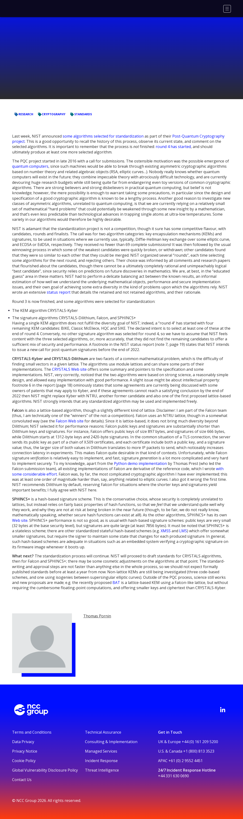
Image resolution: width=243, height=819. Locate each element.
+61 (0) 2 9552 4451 (185, 760)
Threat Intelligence (102, 770)
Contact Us (22, 779)
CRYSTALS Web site (69, 369)
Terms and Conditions (31, 732)
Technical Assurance (103, 732)
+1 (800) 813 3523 (198, 751)
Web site (20, 520)
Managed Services (101, 751)
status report (58, 292)
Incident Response (101, 760)
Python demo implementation (140, 463)
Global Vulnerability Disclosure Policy (45, 770)
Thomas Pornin (97, 616)
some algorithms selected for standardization (103, 136)
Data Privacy (23, 741)
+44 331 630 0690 (173, 775)
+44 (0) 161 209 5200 (200, 741)
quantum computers (30, 166)
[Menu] (227, 9)
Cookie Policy (24, 760)
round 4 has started (173, 146)
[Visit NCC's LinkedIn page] (222, 709)
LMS (183, 530)
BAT (116, 582)
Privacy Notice (24, 751)
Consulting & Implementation (111, 741)
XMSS (166, 530)
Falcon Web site (70, 421)
